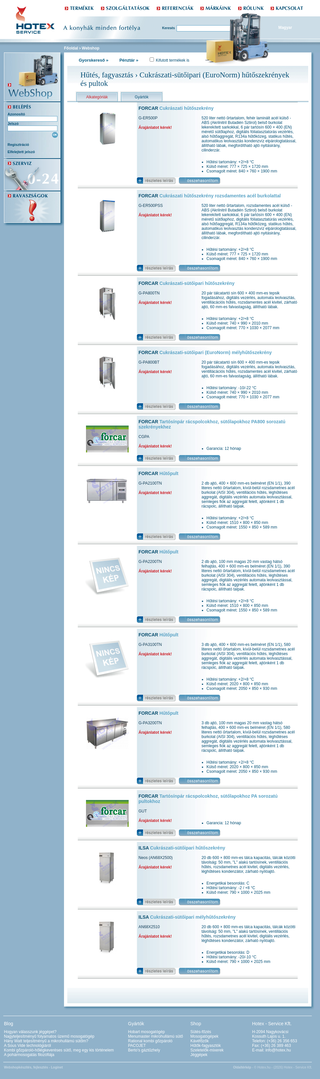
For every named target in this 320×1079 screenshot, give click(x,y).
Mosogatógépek (204, 1036)
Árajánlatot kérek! (155, 127)
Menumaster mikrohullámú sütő (155, 1036)
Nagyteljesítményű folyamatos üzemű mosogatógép (49, 1036)
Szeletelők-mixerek (207, 1050)
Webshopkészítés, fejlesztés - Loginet (33, 1067)
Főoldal (71, 48)
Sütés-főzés (200, 1031)
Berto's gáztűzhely (144, 1050)
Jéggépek (198, 1054)
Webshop (90, 48)
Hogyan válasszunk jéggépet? (30, 1031)
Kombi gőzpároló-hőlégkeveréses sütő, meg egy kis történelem (59, 1050)
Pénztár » (129, 60)
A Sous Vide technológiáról (27, 1045)
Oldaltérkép (242, 1067)
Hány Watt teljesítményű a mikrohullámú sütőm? (46, 1041)
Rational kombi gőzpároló (150, 1041)
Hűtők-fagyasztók (205, 1045)
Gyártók (141, 97)
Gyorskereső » (93, 60)
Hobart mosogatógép (146, 1031)
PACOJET (137, 1045)
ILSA (182, 847)
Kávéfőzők (199, 1041)
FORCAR (176, 108)
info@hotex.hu (278, 1050)
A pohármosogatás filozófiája (29, 1054)
